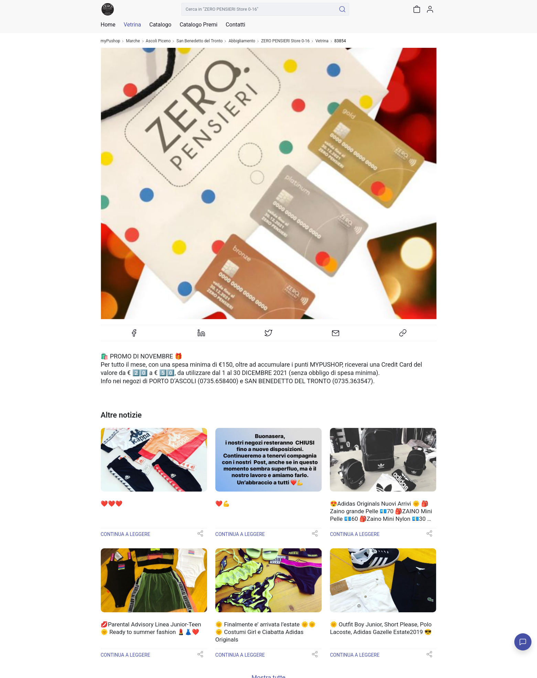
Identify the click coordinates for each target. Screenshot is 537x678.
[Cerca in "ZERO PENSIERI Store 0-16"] (258, 9)
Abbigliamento (241, 41)
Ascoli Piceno (158, 41)
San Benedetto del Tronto (199, 41)
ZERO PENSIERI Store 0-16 (285, 41)
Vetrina (322, 41)
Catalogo (160, 25)
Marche (133, 41)
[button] (200, 536)
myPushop (110, 41)
